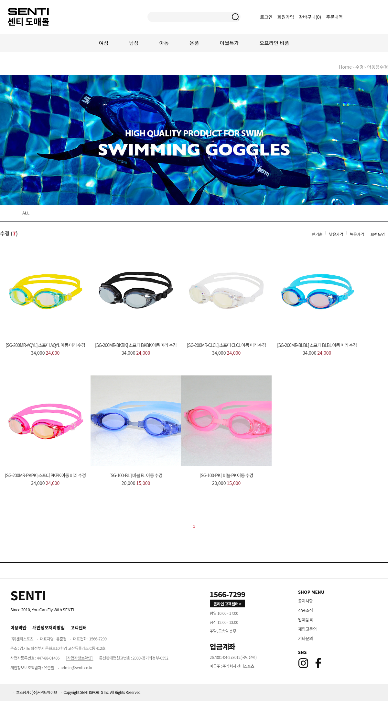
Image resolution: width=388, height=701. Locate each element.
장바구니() (310, 17)
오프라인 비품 (274, 43)
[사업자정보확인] (79, 658)
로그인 (266, 17)
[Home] (28, 595)
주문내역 (334, 17)
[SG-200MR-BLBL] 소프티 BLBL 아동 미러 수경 (317, 345)
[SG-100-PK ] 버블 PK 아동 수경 (226, 475)
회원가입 (285, 17)
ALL (25, 213)
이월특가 (229, 43)
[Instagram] (303, 663)
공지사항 (305, 601)
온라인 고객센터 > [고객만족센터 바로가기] (228, 603)
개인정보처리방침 (48, 627)
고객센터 (78, 627)
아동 (164, 43)
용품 (194, 43)
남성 (133, 43)
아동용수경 (377, 66)
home (345, 66)
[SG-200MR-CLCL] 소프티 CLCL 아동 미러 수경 (226, 345)
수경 (359, 66)
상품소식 (305, 610)
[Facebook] (318, 663)
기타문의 (305, 638)
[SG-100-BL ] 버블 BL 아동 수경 (135, 475)
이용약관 (18, 627)
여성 (103, 43)
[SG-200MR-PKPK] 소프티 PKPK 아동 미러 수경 (45, 475)
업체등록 (305, 619)
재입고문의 (307, 629)
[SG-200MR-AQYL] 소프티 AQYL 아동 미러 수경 (45, 345)
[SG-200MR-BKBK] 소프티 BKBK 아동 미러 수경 (136, 345)
